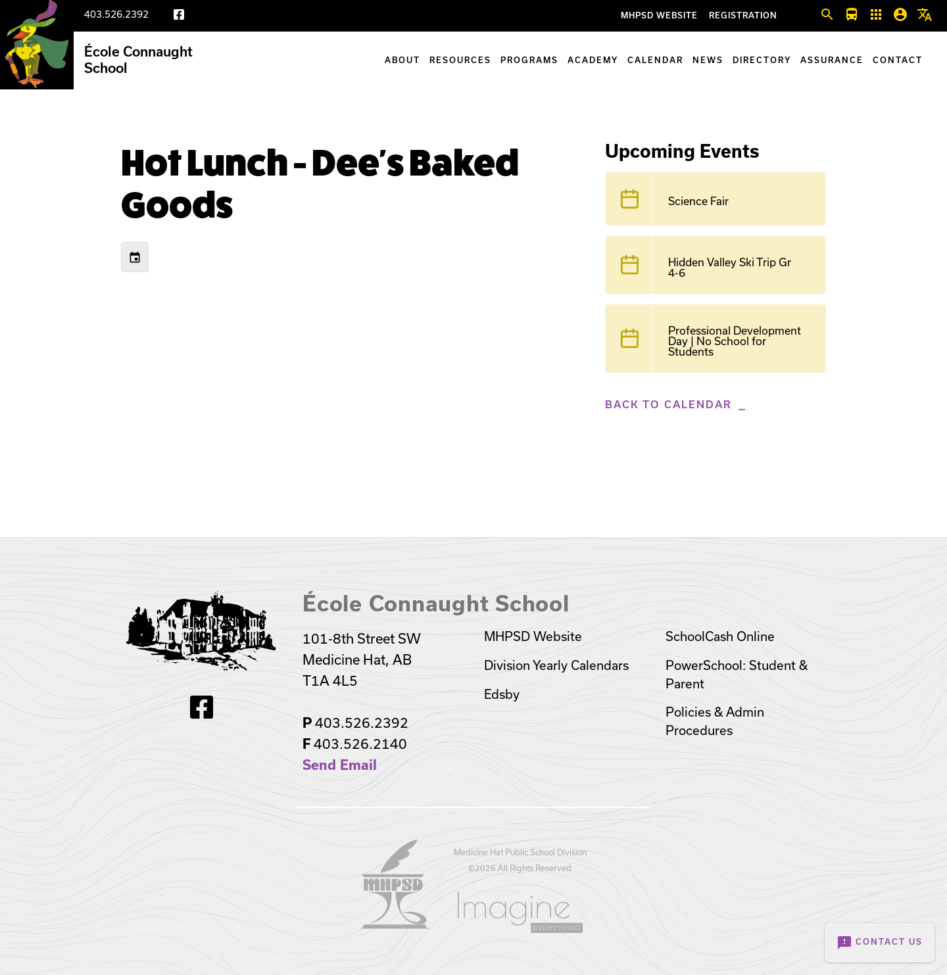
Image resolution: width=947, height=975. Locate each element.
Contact (898, 60)
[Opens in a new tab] (395, 924)
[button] (827, 15)
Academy (593, 60)
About (402, 60)
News (707, 60)
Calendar (655, 60)
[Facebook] (179, 16)
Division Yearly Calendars (556, 665)
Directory (762, 60)
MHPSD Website (659, 15)
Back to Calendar (668, 404)
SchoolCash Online (720, 636)
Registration (743, 15)
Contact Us (880, 943)
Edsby (502, 694)
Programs (529, 60)
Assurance (831, 60)
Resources (460, 60)
